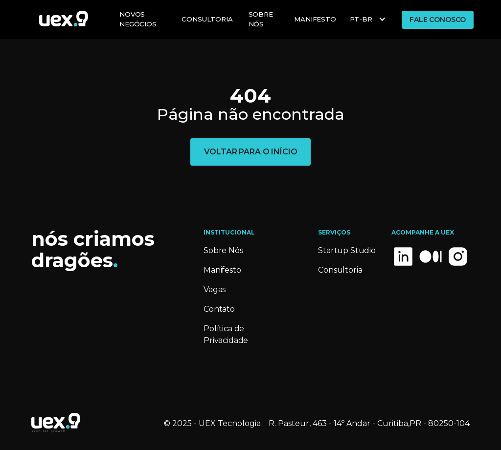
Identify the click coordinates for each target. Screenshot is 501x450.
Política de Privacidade (226, 334)
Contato (219, 309)
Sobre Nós (261, 19)
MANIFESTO (315, 19)
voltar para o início (250, 151)
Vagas (215, 289)
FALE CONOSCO (438, 19)
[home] (63, 18)
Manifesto (222, 270)
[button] (369, 19)
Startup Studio (347, 250)
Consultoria (207, 19)
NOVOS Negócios (138, 19)
